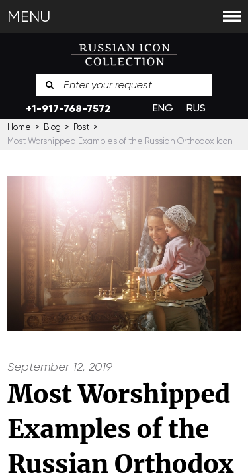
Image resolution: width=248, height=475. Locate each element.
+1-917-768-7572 (68, 108)
